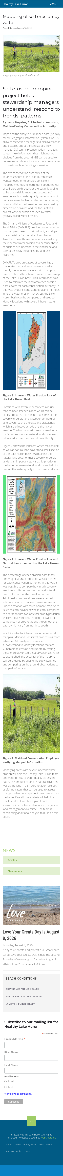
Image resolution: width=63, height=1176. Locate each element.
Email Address (14, 1039)
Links (19, 1151)
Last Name (11, 1065)
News (9, 850)
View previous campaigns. (18, 1093)
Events (49, 1144)
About (9, 1144)
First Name (11, 1052)
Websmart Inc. (48, 1137)
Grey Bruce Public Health (22, 988)
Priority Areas (29, 1144)
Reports (10, 1151)
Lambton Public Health (21, 1003)
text (10, 1087)
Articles (12, 860)
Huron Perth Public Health (24, 996)
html (11, 1081)
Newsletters (15, 871)
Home (17, 1144)
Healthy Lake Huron (16, 4)
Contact (27, 1151)
